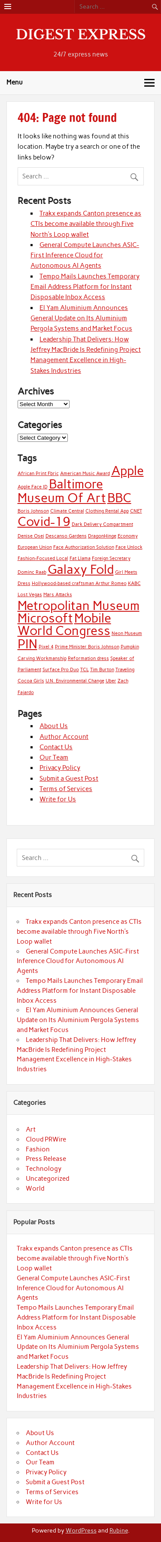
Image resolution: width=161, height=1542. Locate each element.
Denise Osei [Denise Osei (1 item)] (31, 536)
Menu (14, 82)
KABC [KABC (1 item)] (134, 583)
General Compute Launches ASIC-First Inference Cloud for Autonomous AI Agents (84, 255)
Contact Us (56, 747)
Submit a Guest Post (68, 778)
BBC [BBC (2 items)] (119, 497)
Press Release (46, 1159)
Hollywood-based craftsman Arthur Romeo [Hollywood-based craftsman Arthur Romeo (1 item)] (79, 583)
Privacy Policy (59, 768)
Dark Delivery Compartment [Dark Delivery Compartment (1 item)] (102, 524)
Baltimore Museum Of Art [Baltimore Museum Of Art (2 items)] (62, 490)
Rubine (118, 1530)
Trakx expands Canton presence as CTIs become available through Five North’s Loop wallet (85, 224)
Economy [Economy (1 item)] (128, 536)
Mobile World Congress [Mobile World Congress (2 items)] (64, 624)
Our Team (53, 757)
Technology (43, 1169)
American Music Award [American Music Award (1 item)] (85, 473)
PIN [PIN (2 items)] (27, 643)
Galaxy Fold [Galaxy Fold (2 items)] (81, 569)
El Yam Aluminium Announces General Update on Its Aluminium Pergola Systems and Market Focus (81, 318)
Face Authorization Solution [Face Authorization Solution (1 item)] (83, 547)
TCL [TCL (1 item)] (84, 669)
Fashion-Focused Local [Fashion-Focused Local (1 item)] (43, 558)
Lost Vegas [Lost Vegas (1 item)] (30, 594)
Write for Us (57, 799)
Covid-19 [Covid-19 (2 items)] (44, 521)
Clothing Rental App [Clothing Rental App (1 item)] (107, 511)
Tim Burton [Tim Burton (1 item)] (102, 669)
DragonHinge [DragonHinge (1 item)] (102, 536)
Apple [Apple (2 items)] (127, 470)
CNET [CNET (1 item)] (136, 511)
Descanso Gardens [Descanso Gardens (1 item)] (66, 536)
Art (31, 1129)
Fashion (38, 1149)
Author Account (63, 737)
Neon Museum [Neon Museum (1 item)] (127, 633)
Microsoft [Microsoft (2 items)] (45, 618)
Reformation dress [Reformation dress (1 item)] (88, 658)
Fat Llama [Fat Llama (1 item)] (80, 558)
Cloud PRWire (46, 1139)
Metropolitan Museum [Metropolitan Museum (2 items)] (79, 605)
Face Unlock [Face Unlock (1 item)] (129, 547)
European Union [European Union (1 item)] (35, 547)
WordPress (81, 1530)
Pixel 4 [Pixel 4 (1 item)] (46, 647)
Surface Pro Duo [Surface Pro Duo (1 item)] (61, 669)
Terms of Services (65, 789)
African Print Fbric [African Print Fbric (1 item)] (38, 473)
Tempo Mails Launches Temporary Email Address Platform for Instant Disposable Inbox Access (85, 286)
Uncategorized (47, 1178)
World (35, 1188)
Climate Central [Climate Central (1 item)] (67, 511)
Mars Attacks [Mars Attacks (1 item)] (57, 594)
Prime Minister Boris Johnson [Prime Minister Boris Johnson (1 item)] (87, 647)
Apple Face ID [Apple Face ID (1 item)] (33, 487)
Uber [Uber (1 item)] (111, 681)
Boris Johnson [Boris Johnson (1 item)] (33, 511)
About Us (53, 726)
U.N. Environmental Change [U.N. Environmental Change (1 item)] (75, 681)
